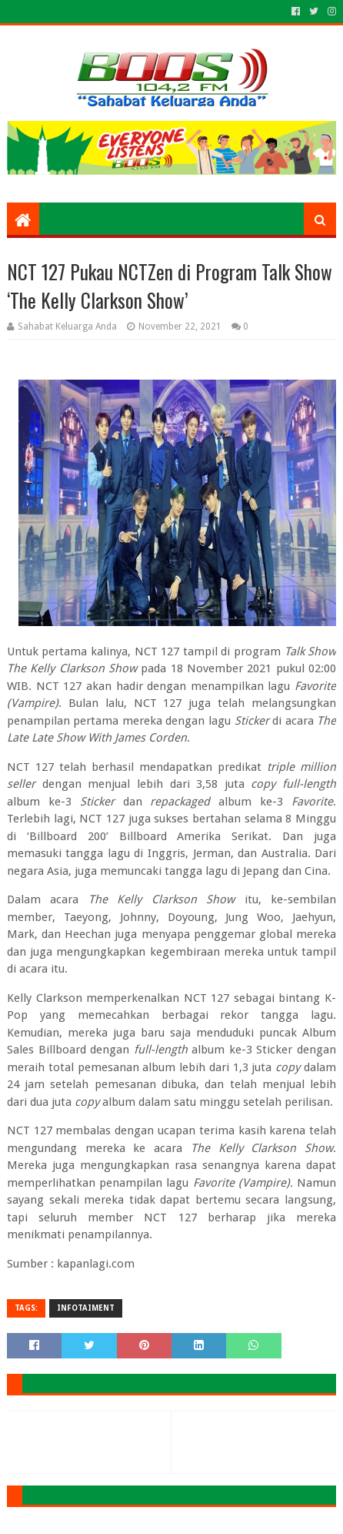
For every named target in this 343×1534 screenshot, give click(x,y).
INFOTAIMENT (86, 1308)
